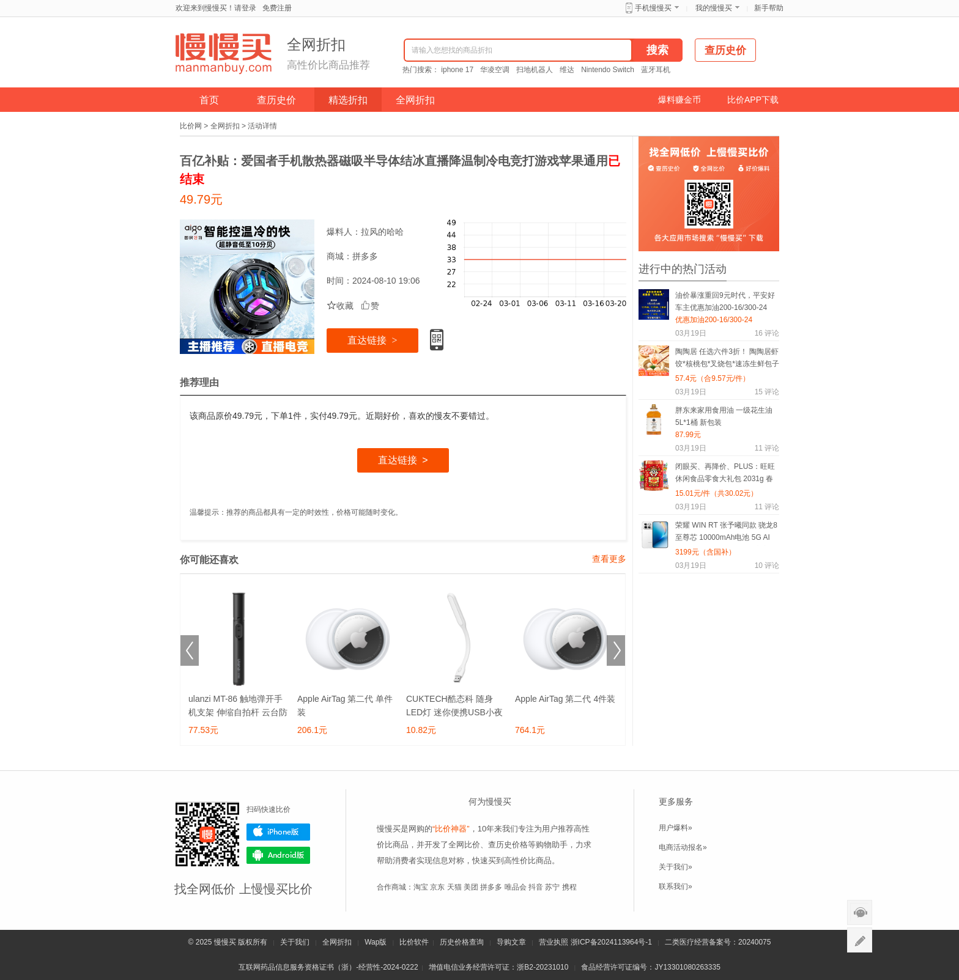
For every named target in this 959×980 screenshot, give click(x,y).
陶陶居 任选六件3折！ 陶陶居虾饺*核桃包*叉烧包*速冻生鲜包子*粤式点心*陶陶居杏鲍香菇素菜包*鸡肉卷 (727, 359)
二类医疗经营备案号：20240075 (718, 942)
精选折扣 (348, 100)
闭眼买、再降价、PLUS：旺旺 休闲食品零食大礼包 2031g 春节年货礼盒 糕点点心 (725, 474)
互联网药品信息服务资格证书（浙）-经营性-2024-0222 (328, 967)
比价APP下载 (753, 100)
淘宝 (420, 887)
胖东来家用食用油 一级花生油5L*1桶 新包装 (723, 416)
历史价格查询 (462, 942)
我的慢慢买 (713, 8)
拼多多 (365, 256)
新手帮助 (768, 8)
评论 (767, 333)
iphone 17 (457, 69)
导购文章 (511, 942)
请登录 (245, 8)
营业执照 (553, 942)
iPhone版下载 (278, 832)
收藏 (340, 306)
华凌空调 (494, 69)
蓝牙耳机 (655, 69)
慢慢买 (225, 942)
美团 (471, 887)
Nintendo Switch (607, 69)
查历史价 (276, 100)
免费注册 (277, 8)
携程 (569, 887)
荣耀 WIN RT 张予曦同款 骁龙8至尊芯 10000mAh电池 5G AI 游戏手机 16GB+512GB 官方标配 (726, 533)
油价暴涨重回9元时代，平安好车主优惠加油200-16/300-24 (725, 301)
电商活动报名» (683, 847)
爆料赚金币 (679, 100)
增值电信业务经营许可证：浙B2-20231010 (498, 967)
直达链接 (372, 340)
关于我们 (294, 942)
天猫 (454, 887)
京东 (437, 887)
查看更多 (609, 559)
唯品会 (516, 887)
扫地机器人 (534, 69)
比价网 (191, 126)
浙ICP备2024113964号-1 (611, 942)
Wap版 (376, 942)
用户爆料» (675, 827)
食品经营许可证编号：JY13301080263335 (650, 967)
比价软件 (414, 942)
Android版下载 (278, 855)
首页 (209, 100)
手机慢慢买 (653, 8)
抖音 (535, 887)
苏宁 (552, 887)
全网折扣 (415, 100)
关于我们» (675, 867)
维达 (567, 69)
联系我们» (675, 886)
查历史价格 (508, 844)
